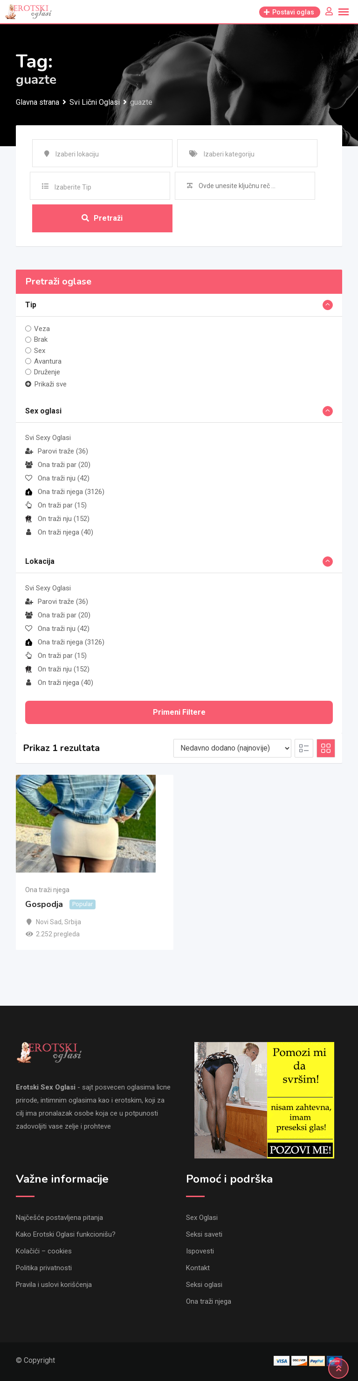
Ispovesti (200, 1251)
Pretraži (102, 218)
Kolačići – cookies (44, 1251)
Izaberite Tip (73, 187)
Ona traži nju (57, 478)
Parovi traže (56, 451)
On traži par (56, 505)
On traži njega (59, 532)
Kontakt (198, 1268)
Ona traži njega (64, 491)
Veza (42, 329)
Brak (41, 339)
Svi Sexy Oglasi (48, 437)
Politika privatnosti (44, 1268)
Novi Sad (49, 922)
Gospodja (44, 904)
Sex (39, 350)
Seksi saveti (204, 1234)
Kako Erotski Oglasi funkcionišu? (66, 1234)
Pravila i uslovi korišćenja (54, 1284)
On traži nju (57, 518)
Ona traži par (57, 464)
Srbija (72, 922)
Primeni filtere (179, 712)
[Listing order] (232, 748)
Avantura (48, 361)
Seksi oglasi (204, 1284)
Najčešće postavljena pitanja (59, 1217)
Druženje (47, 372)
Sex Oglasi (202, 1217)
